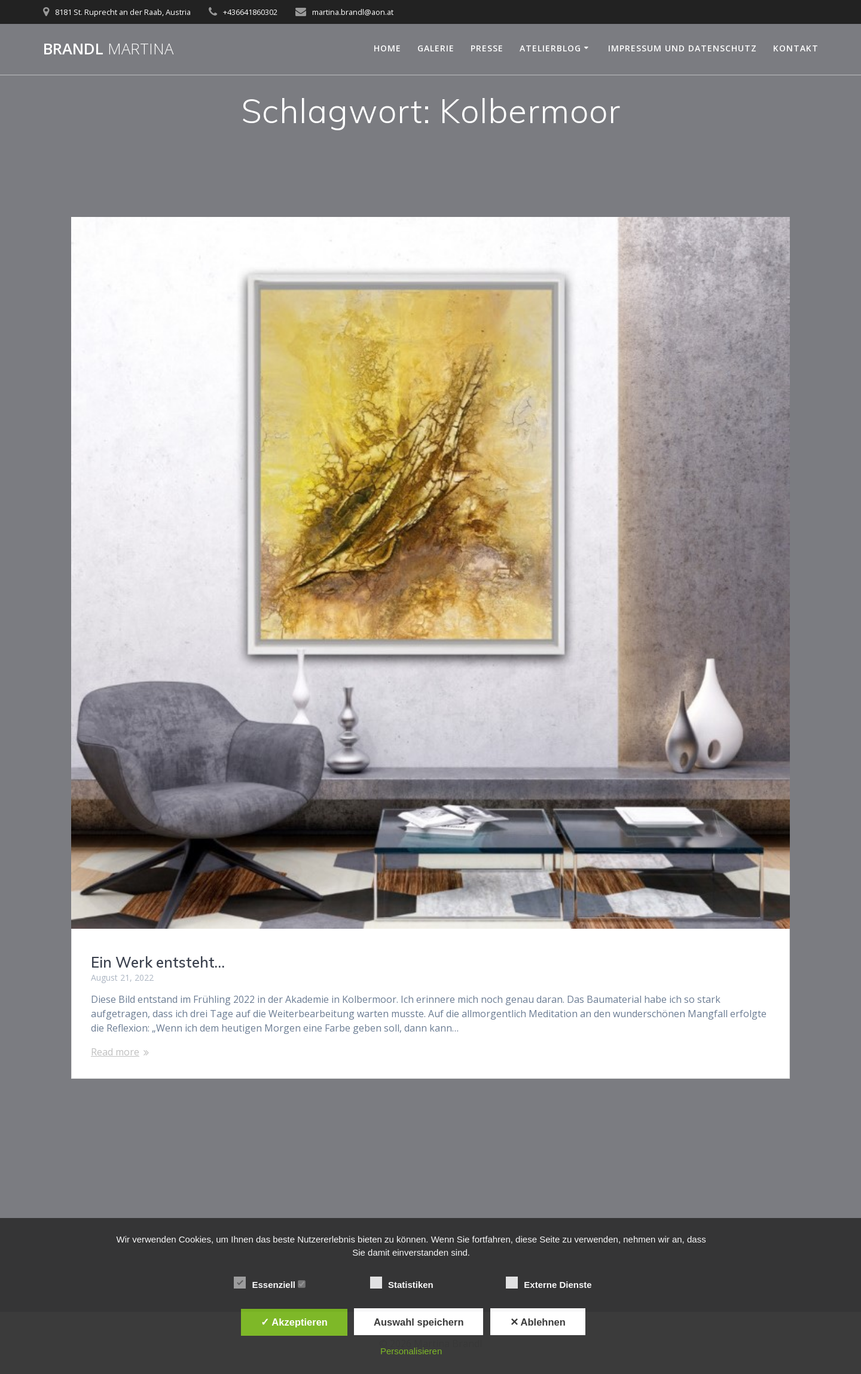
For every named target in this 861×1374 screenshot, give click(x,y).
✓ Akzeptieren (294, 1322)
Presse (487, 48)
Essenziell (270, 1283)
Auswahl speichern (418, 1322)
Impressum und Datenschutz (682, 48)
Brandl (108, 49)
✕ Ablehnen (538, 1322)
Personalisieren (411, 1351)
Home (387, 48)
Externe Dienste (554, 1283)
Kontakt (796, 48)
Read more (115, 1051)
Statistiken (407, 1283)
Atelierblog (550, 48)
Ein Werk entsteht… (158, 962)
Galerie (435, 48)
